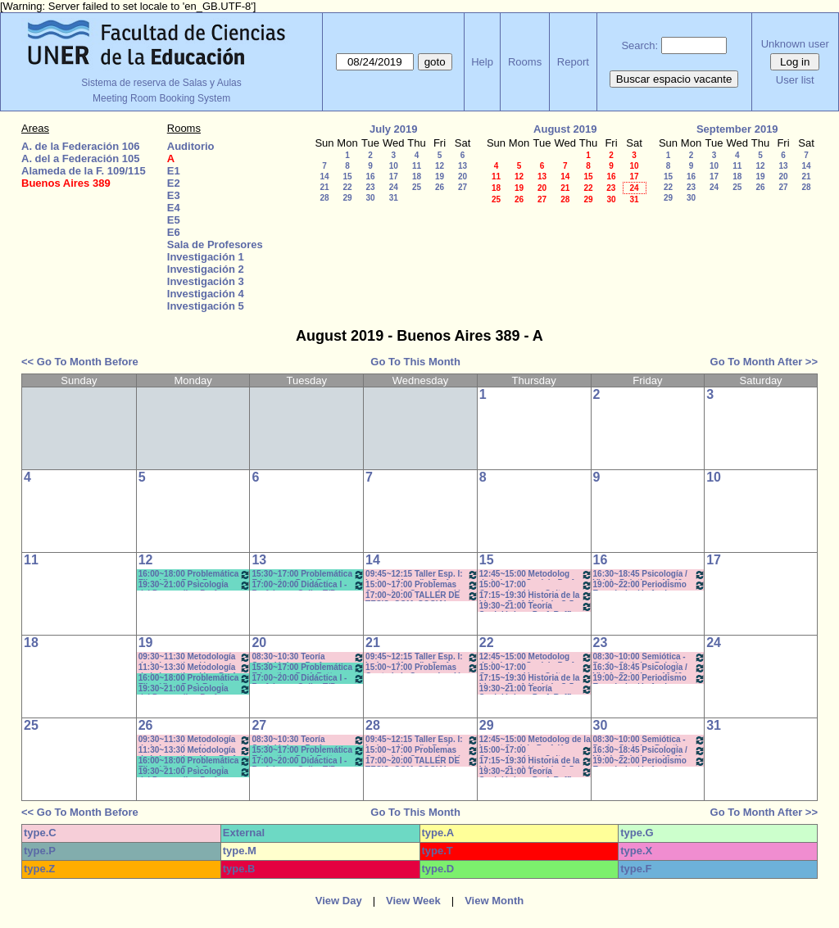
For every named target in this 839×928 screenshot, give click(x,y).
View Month (494, 900)
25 (416, 187)
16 (369, 176)
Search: (639, 45)
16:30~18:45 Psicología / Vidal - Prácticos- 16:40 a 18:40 (649, 574)
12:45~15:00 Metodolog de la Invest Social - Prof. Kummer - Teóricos (535, 574)
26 (439, 187)
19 (439, 176)
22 (346, 187)
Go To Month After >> (764, 361)
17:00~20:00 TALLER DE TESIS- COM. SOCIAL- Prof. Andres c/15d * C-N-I (421, 596)
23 (369, 187)
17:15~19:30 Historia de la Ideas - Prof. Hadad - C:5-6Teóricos (535, 596)
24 (393, 187)
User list (795, 80)
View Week (413, 900)
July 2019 (394, 129)
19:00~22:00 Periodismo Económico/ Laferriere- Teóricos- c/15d (649, 585)
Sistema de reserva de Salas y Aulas (161, 82)
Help (482, 62)
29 (346, 197)
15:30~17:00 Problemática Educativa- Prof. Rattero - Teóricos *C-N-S (308, 574)
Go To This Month (415, 361)
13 (462, 165)
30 (369, 197)
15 (346, 176)
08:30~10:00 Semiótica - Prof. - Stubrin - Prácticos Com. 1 (649, 657)
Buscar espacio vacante (674, 79)
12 (439, 165)
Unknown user (795, 44)
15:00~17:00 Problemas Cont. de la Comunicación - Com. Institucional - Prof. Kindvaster (421, 585)
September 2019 (737, 129)
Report (573, 62)
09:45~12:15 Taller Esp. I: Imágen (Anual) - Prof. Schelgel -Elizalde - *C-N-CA (421, 574)
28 (324, 197)
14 (324, 176)
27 (462, 187)
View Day (338, 900)
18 (416, 176)
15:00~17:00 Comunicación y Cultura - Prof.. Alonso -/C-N (535, 585)
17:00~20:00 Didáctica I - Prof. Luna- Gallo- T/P (308, 585)
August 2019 (564, 129)
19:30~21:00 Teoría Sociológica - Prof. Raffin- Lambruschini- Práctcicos (535, 606)
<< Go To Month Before (79, 361)
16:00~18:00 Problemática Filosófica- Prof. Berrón (195, 574)
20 (462, 176)
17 (393, 176)
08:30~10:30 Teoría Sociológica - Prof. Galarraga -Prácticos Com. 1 (308, 657)
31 (393, 197)
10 (393, 165)
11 (416, 165)
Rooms (525, 62)
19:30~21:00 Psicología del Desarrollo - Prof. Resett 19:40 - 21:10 (195, 585)
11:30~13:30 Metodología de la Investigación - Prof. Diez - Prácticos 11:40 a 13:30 (195, 668)
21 (324, 187)
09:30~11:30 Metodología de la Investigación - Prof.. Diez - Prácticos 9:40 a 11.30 (195, 657)
